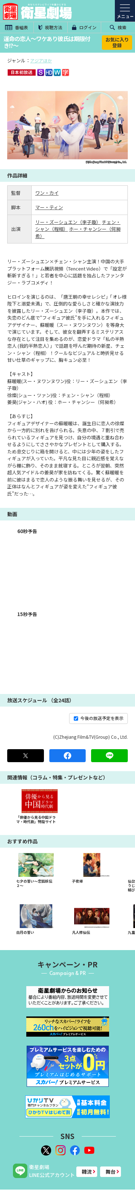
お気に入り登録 (117, 42)
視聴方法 (50, 27)
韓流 (87, 1171)
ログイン (84, 27)
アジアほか (41, 60)
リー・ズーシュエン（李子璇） (68, 222)
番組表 (16, 27)
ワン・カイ (47, 192)
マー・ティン (49, 207)
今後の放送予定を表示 (98, 718)
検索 (118, 27)
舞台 (110, 1171)
